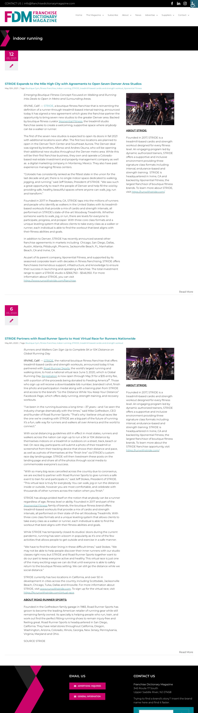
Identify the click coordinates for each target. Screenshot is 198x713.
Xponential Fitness (133, 88)
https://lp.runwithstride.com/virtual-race (49, 592)
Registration (49, 376)
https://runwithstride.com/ (148, 191)
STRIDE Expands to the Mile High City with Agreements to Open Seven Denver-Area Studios (73, 84)
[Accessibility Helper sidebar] (194, 4)
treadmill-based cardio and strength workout (101, 88)
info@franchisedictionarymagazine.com (49, 3)
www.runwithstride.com (55, 588)
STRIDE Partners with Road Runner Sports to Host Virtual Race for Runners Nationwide (70, 338)
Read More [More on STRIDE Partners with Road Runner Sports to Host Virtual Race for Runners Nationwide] (186, 652)
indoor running (64, 88)
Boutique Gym (32, 88)
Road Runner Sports (57, 368)
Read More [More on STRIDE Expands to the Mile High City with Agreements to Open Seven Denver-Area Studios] (186, 291)
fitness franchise (48, 88)
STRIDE (75, 88)
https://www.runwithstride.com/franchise (50, 280)
